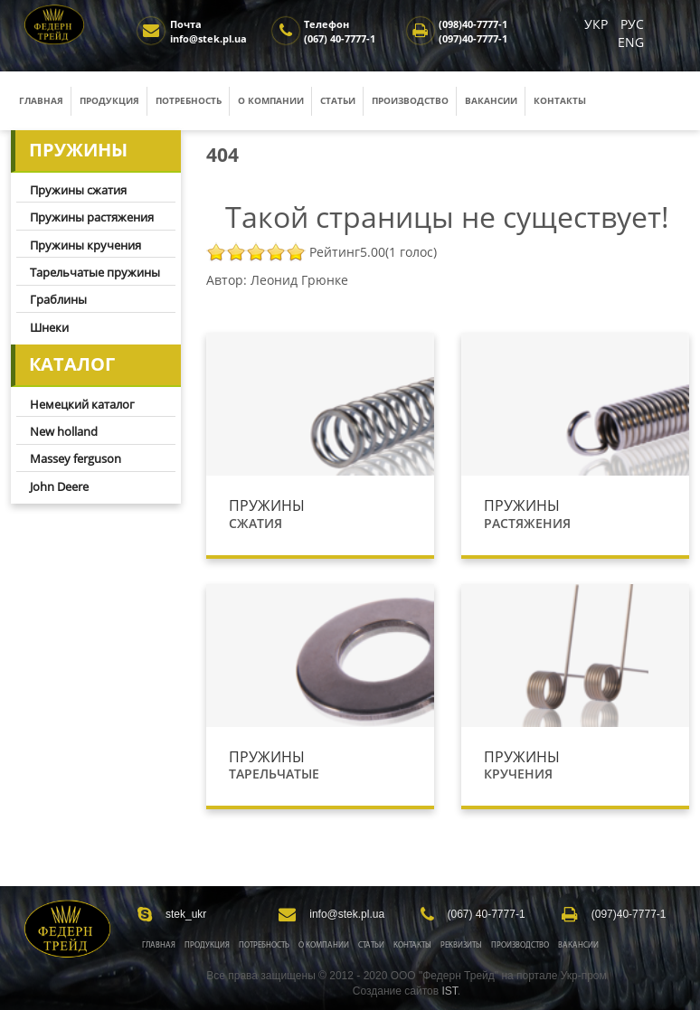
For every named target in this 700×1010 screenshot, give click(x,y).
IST (449, 991)
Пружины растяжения (92, 217)
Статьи (337, 100)
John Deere (59, 486)
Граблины (58, 299)
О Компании (323, 945)
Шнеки (49, 327)
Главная (41, 100)
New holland (64, 431)
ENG (631, 42)
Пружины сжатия (78, 190)
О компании (271, 100)
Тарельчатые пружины (95, 272)
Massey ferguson (75, 458)
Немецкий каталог (82, 404)
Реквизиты (461, 945)
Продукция (109, 100)
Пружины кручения (85, 245)
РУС (632, 24)
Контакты (560, 100)
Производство (410, 100)
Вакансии (491, 100)
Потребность (189, 100)
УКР (597, 24)
